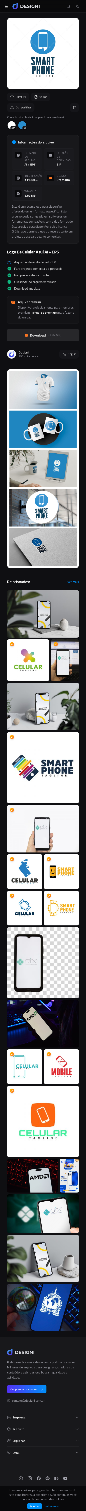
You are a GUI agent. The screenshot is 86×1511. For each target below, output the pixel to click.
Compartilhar (20, 107)
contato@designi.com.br (28, 1400)
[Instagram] (30, 1478)
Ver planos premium (27, 1389)
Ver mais (73, 582)
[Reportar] (74, 107)
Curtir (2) (18, 97)
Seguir (69, 354)
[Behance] (56, 1478)
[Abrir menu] (6, 6)
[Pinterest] (48, 1478)
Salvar (40, 97)
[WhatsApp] (21, 1478)
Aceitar (34, 1506)
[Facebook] (39, 1478)
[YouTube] (65, 1478)
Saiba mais (51, 1506)
